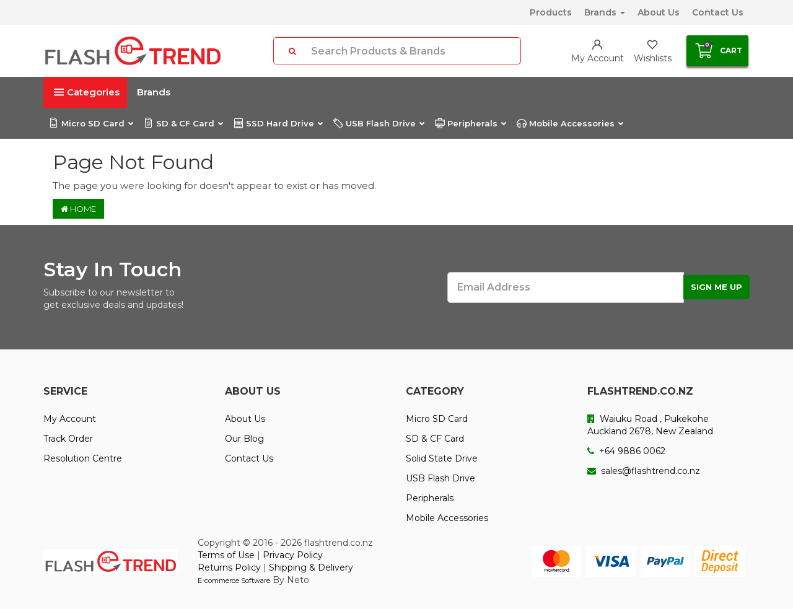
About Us (658, 12)
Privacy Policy (293, 555)
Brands (604, 12)
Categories (87, 92)
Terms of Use (226, 555)
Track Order (68, 438)
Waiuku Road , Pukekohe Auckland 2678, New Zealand (650, 425)
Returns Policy (229, 567)
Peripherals (470, 123)
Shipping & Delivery (311, 567)
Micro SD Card (90, 123)
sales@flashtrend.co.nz (643, 470)
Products (551, 12)
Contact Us (717, 12)
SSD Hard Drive (278, 123)
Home (78, 209)
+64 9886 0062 (626, 451)
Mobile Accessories (569, 123)
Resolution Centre (82, 458)
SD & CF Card (183, 123)
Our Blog (244, 438)
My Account (69, 418)
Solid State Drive (442, 458)
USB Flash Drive (378, 123)
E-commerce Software (234, 580)
